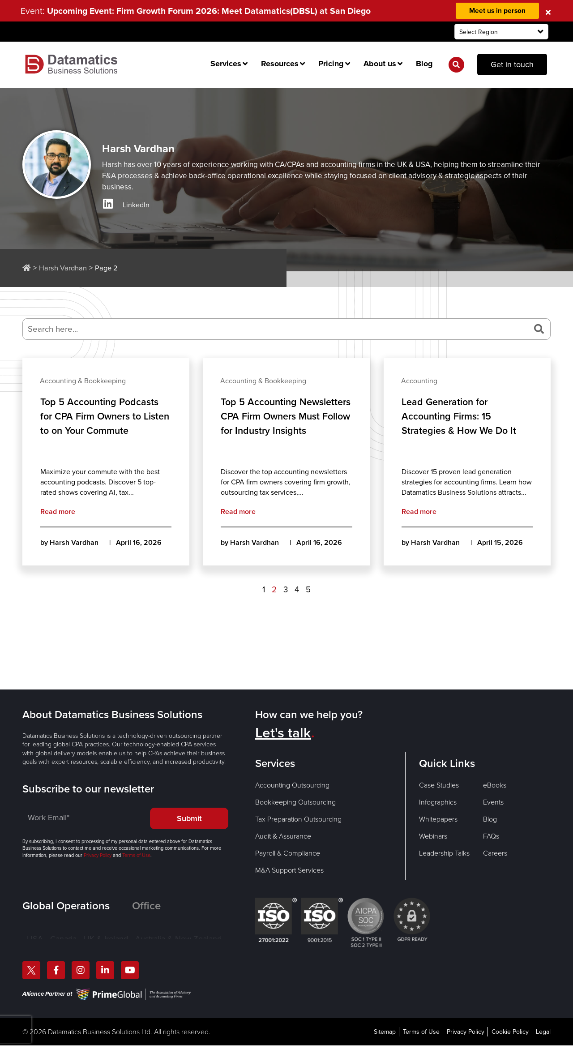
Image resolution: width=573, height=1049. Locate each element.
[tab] (77, 906)
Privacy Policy (97, 855)
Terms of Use (135, 855)
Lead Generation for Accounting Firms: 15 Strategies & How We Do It (460, 416)
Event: (198, 10)
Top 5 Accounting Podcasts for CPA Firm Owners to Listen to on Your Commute (100, 416)
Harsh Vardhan (63, 268)
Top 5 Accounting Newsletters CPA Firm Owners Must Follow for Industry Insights (273, 424)
